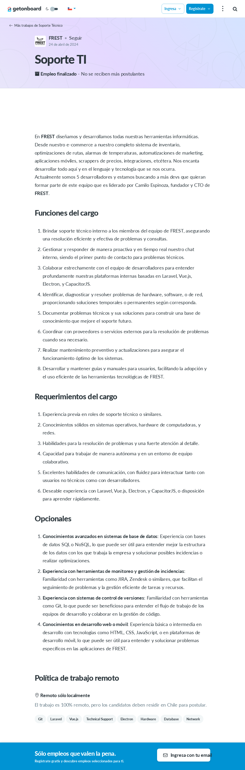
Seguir (75, 38)
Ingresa (172, 8)
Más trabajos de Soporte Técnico (36, 25)
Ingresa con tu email (187, 755)
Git (40, 719)
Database (171, 719)
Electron (127, 719)
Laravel (56, 719)
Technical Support (99, 719)
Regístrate (200, 8)
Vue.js (73, 719)
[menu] (222, 9)
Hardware (148, 719)
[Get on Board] (24, 9)
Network (193, 719)
